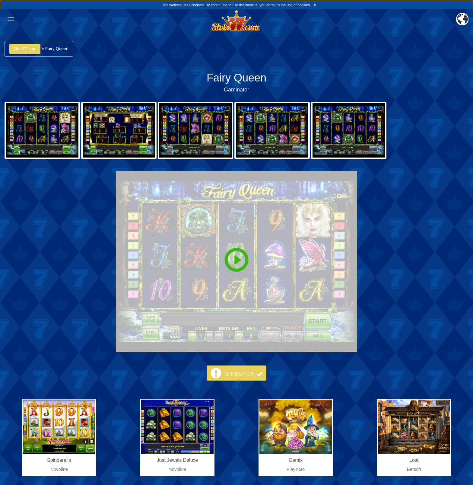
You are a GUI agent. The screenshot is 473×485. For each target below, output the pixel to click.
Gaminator (236, 90)
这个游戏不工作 (243, 374)
